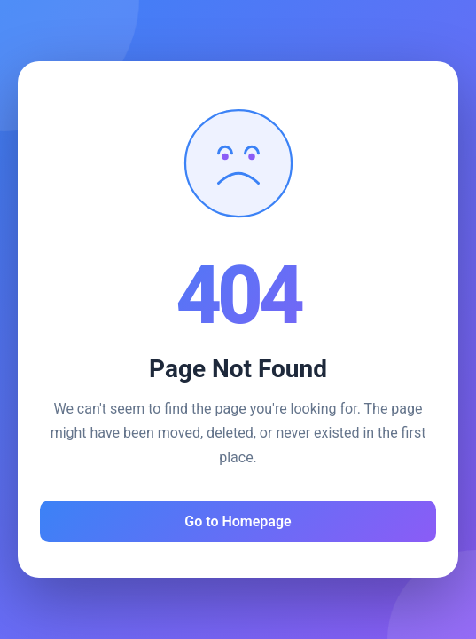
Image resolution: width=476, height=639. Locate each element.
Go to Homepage (237, 521)
